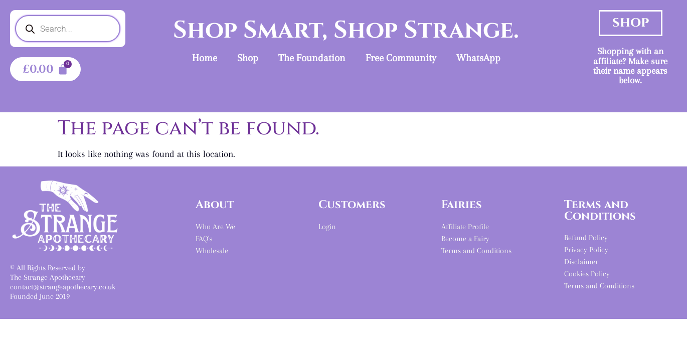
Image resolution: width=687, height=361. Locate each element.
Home (204, 58)
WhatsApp (478, 58)
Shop (247, 58)
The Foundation (312, 58)
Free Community (401, 58)
